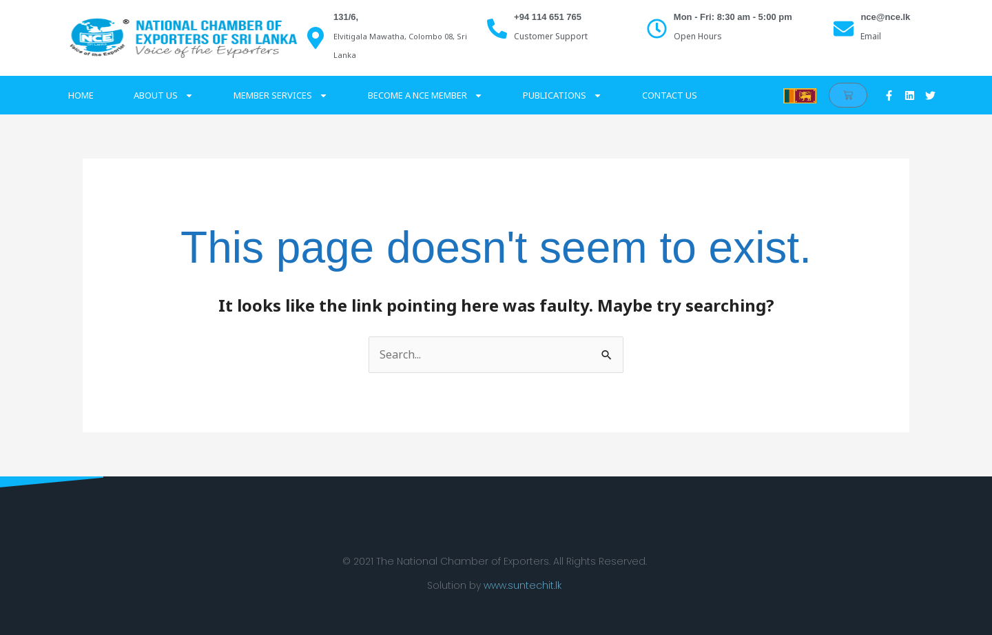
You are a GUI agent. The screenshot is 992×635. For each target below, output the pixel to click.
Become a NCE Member (425, 95)
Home (81, 95)
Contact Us (669, 95)
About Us (164, 95)
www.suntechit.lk (522, 585)
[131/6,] (315, 38)
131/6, (345, 17)
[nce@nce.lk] (844, 29)
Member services (281, 95)
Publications (562, 95)
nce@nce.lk (885, 17)
